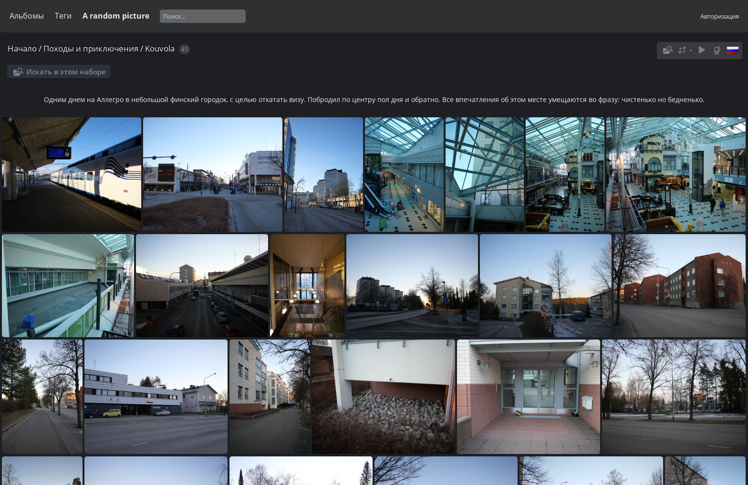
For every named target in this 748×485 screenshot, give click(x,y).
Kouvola (160, 48)
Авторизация (719, 16)
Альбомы (27, 15)
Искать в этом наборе (66, 71)
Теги (63, 15)
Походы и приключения (90, 48)
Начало (22, 48)
